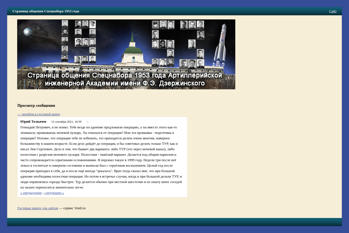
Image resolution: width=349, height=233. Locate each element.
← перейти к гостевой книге (38, 114)
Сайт (332, 11)
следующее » (54, 193)
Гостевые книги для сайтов (37, 208)
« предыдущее (31, 193)
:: (88, 121)
